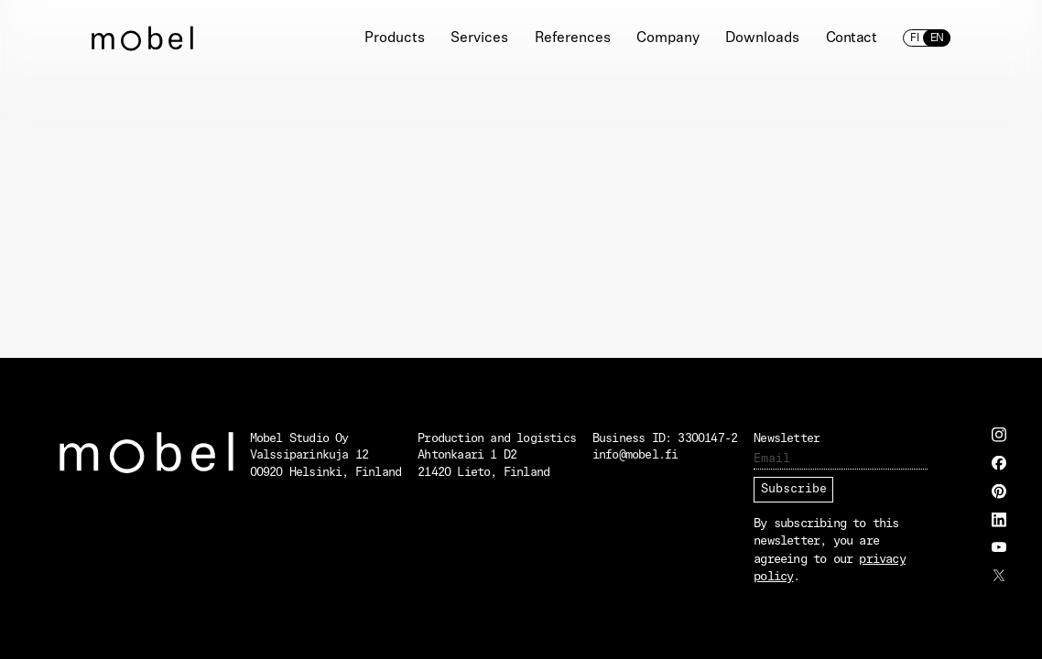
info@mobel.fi (635, 455)
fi (914, 38)
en (936, 38)
